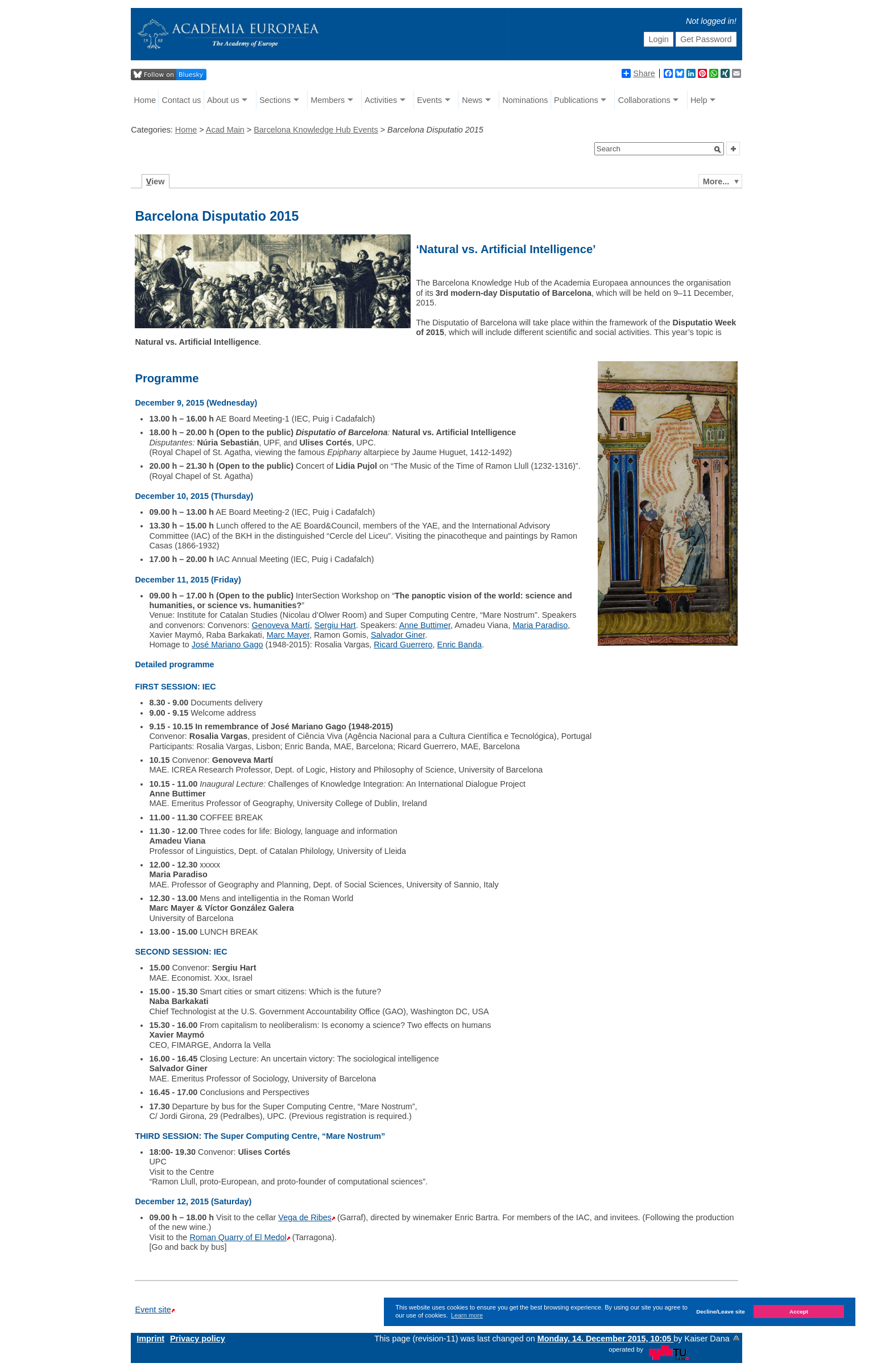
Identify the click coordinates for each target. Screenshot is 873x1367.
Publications (576, 100)
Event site (153, 1309)
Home (145, 100)
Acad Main (225, 129)
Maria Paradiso (540, 625)
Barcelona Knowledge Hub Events (316, 129)
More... (716, 181)
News (472, 100)
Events (429, 100)
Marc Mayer (288, 634)
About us (223, 100)
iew (155, 181)
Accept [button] (798, 1311)
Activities (381, 100)
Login (659, 39)
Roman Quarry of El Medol (237, 1237)
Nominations (525, 100)
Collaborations (644, 100)
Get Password (705, 39)
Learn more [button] (467, 1315)
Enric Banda (459, 644)
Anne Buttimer (424, 625)
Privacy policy (197, 1338)
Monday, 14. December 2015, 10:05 (605, 1338)
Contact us (181, 100)
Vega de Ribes (305, 1217)
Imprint (150, 1338)
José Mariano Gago (227, 644)
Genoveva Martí (280, 625)
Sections (275, 100)
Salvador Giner (398, 634)
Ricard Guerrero (403, 644)
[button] (717, 149)
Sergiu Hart (335, 625)
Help (698, 100)
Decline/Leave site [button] (720, 1311)
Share (638, 73)
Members (328, 100)
